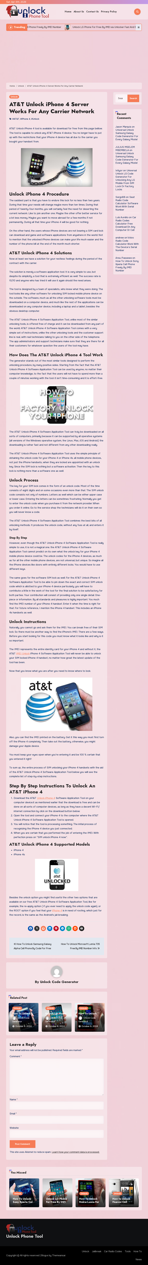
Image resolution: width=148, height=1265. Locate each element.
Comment (16, 1056)
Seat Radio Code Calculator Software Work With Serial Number (126, 203)
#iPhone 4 (25, 119)
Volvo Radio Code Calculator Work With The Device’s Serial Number (127, 244)
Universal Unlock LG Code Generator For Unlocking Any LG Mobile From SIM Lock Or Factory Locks (126, 180)
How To (137, 1251)
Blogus (44, 1255)
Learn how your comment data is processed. (75, 1152)
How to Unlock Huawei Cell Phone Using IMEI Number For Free (123, 1203)
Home (68, 11)
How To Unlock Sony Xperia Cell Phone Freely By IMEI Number (127, 266)
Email (13, 1113)
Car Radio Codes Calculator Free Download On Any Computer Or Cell (125, 224)
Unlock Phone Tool (24, 1236)
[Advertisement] (74, 55)
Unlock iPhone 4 (46, 798)
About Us (79, 11)
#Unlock (35, 119)
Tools (128, 1251)
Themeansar (58, 1255)
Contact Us (92, 11)
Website (14, 1127)
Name (14, 1099)
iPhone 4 (57, 910)
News (139, 1259)
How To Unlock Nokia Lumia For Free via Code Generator (89, 1203)
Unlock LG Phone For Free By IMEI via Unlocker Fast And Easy (56, 1203)
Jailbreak (96, 1251)
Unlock (14, 96)
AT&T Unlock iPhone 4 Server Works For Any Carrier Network (51, 107)
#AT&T (15, 119)
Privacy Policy (109, 11)
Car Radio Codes (113, 1251)
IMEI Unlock (23, 653)
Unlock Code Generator (59, 981)
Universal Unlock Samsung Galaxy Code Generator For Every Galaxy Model (126, 134)
